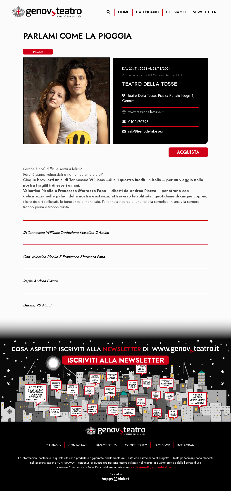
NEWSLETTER (204, 12)
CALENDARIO (147, 12)
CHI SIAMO (176, 12)
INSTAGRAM (186, 445)
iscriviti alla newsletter (115, 359)
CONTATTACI (77, 445)
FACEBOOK (162, 445)
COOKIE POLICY (136, 445)
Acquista (188, 152)
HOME (123, 12)
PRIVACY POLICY (106, 445)
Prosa (38, 52)
